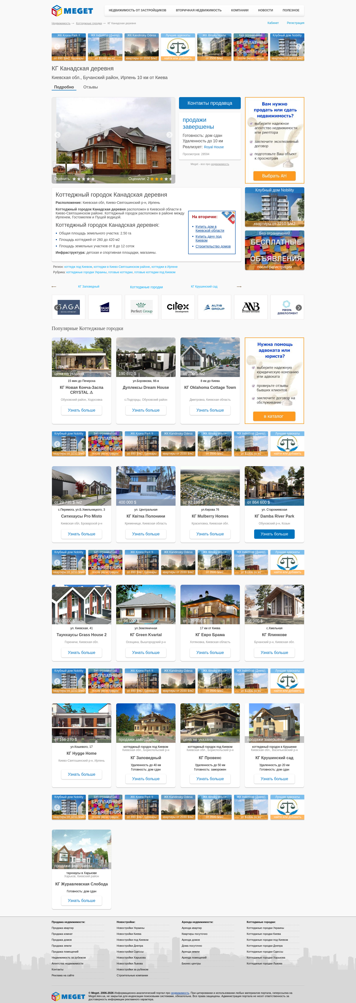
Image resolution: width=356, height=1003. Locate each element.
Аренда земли (191, 948)
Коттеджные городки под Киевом (267, 936)
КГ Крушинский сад (204, 283)
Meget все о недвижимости (69, 993)
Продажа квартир (63, 924)
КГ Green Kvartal (146, 632)
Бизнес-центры (191, 960)
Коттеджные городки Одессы (265, 948)
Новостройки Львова (130, 960)
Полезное (291, 10)
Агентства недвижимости (67, 960)
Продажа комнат (62, 930)
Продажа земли (61, 942)
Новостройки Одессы (130, 948)
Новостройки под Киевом (132, 936)
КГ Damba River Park (274, 513)
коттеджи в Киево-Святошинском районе (122, 264)
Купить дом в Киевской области (210, 226)
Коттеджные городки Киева (264, 930)
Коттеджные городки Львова (264, 960)
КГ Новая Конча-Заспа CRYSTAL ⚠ (81, 387)
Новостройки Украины (131, 924)
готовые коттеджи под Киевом (154, 269)
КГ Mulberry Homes (210, 513)
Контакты (58, 966)
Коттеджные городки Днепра (265, 942)
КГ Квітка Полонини (146, 513)
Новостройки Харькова (131, 954)
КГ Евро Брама (210, 632)
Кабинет (273, 23)
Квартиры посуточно (194, 930)
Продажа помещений (65, 948)
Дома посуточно (192, 942)
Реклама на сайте (63, 972)
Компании (239, 10)
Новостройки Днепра (130, 942)
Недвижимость (61, 23)
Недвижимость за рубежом (69, 954)
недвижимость (220, 161)
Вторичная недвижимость (199, 10)
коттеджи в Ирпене (165, 264)
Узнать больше (81, 407)
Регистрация (295, 23)
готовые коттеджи (120, 269)
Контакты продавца (210, 100)
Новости (265, 10)
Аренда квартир (192, 924)
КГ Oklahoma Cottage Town (210, 384)
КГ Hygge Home (81, 750)
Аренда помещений (194, 954)
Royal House (214, 144)
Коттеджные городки (89, 23)
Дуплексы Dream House (146, 384)
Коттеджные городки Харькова (266, 954)
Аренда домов (191, 936)
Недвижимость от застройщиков (137, 10)
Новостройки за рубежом (132, 966)
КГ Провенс (210, 755)
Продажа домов (62, 936)
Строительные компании (132, 972)
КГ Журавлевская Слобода (81, 881)
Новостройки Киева (129, 930)
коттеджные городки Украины (86, 269)
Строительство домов (213, 243)
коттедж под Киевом (78, 264)
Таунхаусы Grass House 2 (82, 632)
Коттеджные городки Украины (265, 924)
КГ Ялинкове (274, 632)
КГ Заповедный (88, 283)
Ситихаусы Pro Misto (81, 513)
